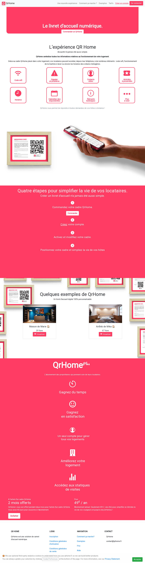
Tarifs (111, 3)
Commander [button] (72, 213)
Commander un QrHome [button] (72, 32)
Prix (78, 546)
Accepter (137, 559)
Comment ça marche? (85, 537)
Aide (79, 550)
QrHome (8, 3)
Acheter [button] (14, 515)
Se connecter (136, 3)
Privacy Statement (112, 559)
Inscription (53, 537)
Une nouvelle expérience (67, 3)
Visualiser (39, 334)
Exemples (103, 3)
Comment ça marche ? (88, 3)
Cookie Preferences (50, 559)
